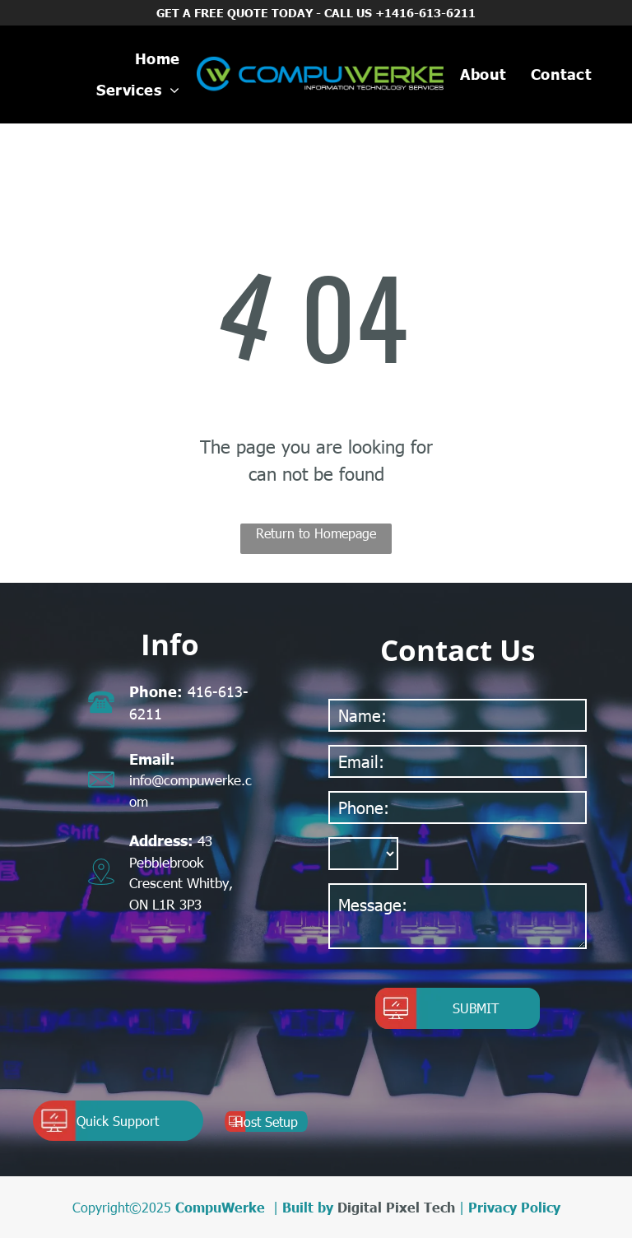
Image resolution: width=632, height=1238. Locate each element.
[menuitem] (158, 59)
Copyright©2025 (121, 1207)
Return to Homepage (316, 533)
